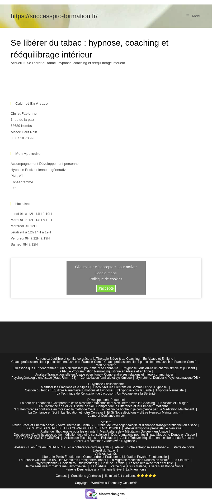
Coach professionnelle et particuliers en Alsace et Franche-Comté (57, 362)
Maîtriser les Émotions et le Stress (65, 387)
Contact (61, 476)
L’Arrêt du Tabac (104, 450)
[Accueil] (16, 63)
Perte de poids (184, 447)
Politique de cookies (106, 279)
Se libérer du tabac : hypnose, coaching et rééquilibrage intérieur (76, 63)
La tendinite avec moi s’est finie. (151, 463)
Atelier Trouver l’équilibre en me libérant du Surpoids (157, 438)
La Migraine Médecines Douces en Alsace (139, 460)
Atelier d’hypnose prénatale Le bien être (153, 428)
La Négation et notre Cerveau (82, 412)
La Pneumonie (136, 469)
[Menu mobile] (193, 16)
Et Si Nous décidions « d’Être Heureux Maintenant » (143, 412)
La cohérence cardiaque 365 (90, 447)
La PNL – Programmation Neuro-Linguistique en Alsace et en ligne (104, 371)
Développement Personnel (106, 400)
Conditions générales (86, 476)
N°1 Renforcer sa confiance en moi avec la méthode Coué (55, 409)
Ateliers (106, 422)
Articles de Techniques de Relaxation (90, 438)
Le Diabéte (98, 466)
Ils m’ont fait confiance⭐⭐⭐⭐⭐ (130, 476)
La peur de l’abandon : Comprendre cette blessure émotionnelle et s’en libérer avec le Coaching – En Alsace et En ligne (104, 403)
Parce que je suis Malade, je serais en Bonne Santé (147, 466)
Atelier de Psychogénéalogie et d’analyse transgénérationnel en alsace (147, 425)
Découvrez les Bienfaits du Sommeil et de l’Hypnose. (130, 387)
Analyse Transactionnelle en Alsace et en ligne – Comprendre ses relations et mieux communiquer (104, 374)
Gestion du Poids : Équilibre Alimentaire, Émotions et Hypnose (68, 390)
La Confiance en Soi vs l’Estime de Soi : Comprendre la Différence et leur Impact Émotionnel (104, 406)
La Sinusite (181, 460)
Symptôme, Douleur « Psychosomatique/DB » (168, 378)
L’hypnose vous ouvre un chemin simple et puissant (159, 368)
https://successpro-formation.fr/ (54, 16)
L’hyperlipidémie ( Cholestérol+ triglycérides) (66, 463)
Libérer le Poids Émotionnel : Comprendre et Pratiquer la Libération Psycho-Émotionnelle (104, 457)
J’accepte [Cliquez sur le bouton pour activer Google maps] (106, 288)
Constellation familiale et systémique (106, 378)
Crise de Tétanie (113, 463)
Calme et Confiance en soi (106, 416)
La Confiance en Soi (42, 412)
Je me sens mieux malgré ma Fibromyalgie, (56, 466)
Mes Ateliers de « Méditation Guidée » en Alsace (134, 431)
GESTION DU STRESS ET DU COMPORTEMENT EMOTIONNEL (74, 428)
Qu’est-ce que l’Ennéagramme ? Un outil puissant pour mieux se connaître (66, 368)
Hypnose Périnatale (170, 390)
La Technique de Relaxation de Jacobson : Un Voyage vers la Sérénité (106, 393)
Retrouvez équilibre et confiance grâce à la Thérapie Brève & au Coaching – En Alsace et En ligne (104, 359)
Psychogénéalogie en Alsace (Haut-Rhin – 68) (43, 378)
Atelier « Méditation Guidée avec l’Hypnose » (106, 441)
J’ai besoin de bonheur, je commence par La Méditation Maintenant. (147, 409)
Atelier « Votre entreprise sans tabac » (141, 447)
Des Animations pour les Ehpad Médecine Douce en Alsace (153, 434)
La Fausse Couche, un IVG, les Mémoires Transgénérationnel (62, 460)
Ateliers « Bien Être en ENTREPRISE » (41, 447)
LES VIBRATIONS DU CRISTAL (37, 438)
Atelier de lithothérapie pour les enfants (68, 431)
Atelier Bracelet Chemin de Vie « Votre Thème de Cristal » (52, 425)
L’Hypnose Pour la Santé (134, 390)
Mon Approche (106, 365)
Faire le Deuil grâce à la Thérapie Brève (94, 469)
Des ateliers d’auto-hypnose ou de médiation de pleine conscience (60, 434)
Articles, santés (106, 453)
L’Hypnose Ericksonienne (106, 384)
